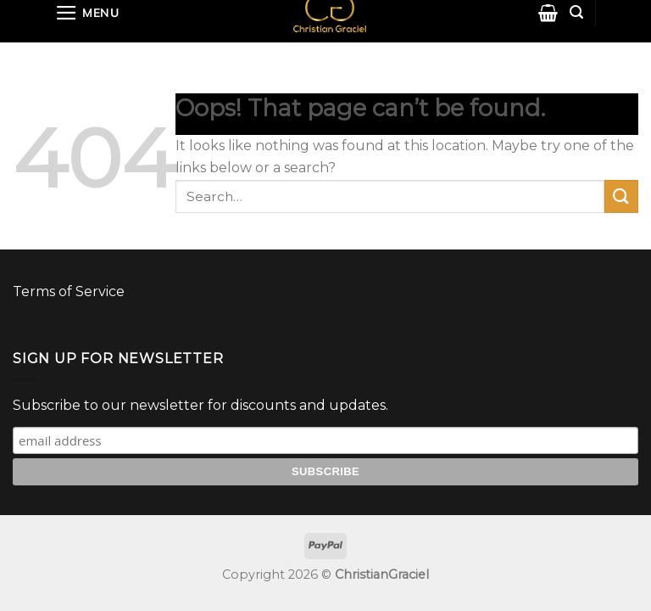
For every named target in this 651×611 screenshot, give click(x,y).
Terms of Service (69, 291)
